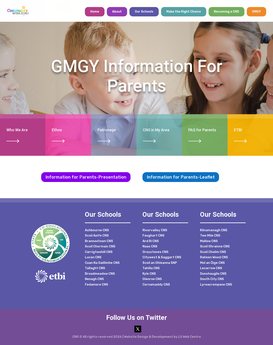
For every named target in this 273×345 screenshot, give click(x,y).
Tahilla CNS (151, 268)
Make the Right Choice (183, 11)
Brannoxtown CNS (99, 241)
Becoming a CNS (226, 11)
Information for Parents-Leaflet (181, 177)
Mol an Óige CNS (212, 263)
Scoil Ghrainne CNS (215, 246)
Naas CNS (149, 246)
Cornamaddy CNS (156, 284)
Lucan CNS (93, 257)
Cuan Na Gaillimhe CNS (102, 263)
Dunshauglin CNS (213, 274)
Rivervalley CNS (154, 230)
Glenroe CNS (152, 279)
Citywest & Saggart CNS (161, 257)
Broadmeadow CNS (100, 274)
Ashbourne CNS (97, 230)
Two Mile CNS (210, 235)
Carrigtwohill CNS (99, 252)
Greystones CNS (155, 252)
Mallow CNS (209, 241)
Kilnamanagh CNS (213, 230)
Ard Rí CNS (150, 241)
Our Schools (144, 11)
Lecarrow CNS (211, 268)
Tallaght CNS (95, 268)
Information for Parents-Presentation (85, 177)
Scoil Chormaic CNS (100, 246)
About (117, 11)
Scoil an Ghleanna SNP (159, 263)
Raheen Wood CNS (214, 257)
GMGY (256, 11)
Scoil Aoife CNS (97, 235)
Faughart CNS (153, 235)
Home (94, 11)
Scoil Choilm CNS (213, 252)
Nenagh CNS (94, 279)
